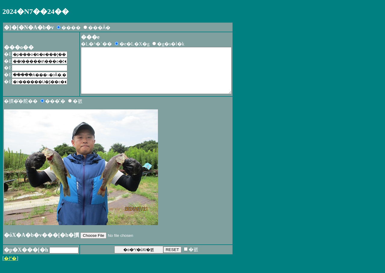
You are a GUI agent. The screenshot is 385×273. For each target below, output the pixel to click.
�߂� (10, 267)
